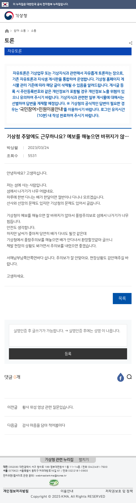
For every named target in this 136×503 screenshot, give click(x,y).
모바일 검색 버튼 (121, 15)
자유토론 (15, 51)
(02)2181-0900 (78, 471)
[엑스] (128, 377)
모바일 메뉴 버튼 (128, 15)
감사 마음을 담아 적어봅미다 (43, 425)
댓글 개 (12, 377)
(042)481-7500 (98, 467)
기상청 (15, 15)
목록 (122, 298)
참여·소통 (20, 30)
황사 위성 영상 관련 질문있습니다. (48, 407)
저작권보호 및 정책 (119, 491)
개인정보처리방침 (16, 491)
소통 (33, 30)
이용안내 (67, 491)
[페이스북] (120, 377)
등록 (68, 354)
